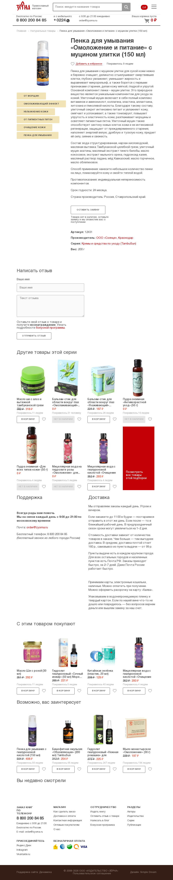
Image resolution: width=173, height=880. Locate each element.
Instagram (22, 850)
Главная (21, 31)
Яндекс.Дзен (24, 845)
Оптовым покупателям (66, 825)
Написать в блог (99, 821)
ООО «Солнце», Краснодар (114, 238)
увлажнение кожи (36, 112)
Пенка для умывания (38, 135)
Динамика (45, 872)
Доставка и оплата (64, 816)
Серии (130, 821)
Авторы (131, 812)
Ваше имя (23, 279)
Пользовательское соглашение (92, 874)
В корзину (28, 419)
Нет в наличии (63, 419)
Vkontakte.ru (23, 854)
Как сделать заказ (64, 812)
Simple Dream (148, 872)
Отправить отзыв (34, 336)
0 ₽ (144, 8)
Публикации (134, 825)
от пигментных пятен (38, 120)
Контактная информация (67, 821)
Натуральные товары (43, 31)
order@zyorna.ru (88, 21)
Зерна (23, 6)
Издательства (135, 816)
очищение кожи (34, 127)
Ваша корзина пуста (144, 16)
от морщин (31, 96)
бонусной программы (50, 327)
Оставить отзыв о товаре (104, 816)
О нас (56, 829)
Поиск (126, 7)
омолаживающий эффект (41, 104)
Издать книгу (98, 812)
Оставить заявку (88, 210)
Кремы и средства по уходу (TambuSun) (109, 243)
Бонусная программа (102, 825)
